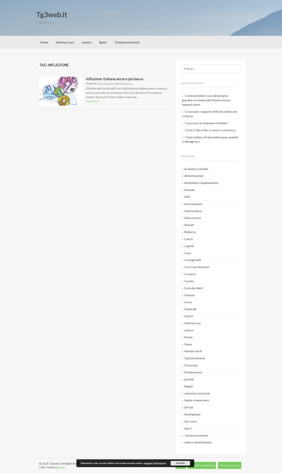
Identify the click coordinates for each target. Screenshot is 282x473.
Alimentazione (194, 175)
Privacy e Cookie (230, 465)
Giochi (188, 316)
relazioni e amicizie (197, 393)
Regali (188, 386)
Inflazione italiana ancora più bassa (114, 79)
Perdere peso (193, 372)
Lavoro (86, 42)
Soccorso (190, 421)
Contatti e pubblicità (201, 465)
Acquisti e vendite (196, 169)
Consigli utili (192, 260)
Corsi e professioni (196, 267)
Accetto (180, 463)
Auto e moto (192, 218)
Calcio (188, 239)
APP (187, 197)
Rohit (62, 467)
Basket (189, 225)
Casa (187, 253)
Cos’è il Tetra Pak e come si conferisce (210, 130)
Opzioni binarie (194, 358)
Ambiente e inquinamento (201, 183)
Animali (189, 190)
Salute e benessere (196, 400)
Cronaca (190, 274)
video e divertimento (198, 442)
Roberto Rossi (125, 83)
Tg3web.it (51, 14)
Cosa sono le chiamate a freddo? (206, 123)
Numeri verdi (193, 351)
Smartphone (192, 414)
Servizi (188, 407)
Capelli (189, 246)
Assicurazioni (193, 204)
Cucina (188, 281)
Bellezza (190, 232)
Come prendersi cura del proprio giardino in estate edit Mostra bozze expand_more (206, 100)
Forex (44, 42)
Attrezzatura (193, 211)
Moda (188, 337)
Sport (103, 42)
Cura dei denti (193, 288)
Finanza (189, 295)
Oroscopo (191, 365)
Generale (190, 309)
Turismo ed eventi (127, 42)
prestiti (189, 379)
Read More (92, 101)
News (188, 344)
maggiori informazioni (155, 463)
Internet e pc (65, 42)
